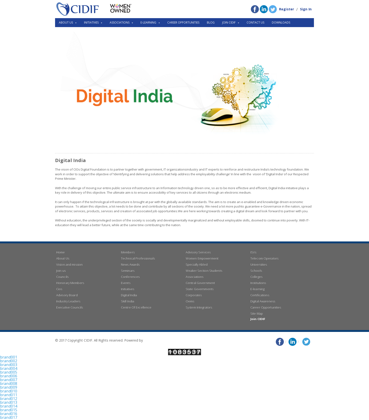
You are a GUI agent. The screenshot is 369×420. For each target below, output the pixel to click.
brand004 (8, 368)
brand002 (8, 360)
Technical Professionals (137, 258)
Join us (60, 271)
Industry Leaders (68, 301)
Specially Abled (196, 264)
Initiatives (127, 289)
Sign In (306, 9)
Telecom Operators (264, 258)
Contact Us (255, 22)
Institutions (258, 283)
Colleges (256, 277)
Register (287, 9)
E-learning (257, 289)
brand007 (8, 379)
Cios (59, 289)
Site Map (256, 313)
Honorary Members (70, 283)
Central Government (200, 283)
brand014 (8, 406)
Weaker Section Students (203, 271)
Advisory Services (198, 252)
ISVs (253, 252)
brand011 (8, 394)
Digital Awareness (262, 301)
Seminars (127, 271)
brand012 (8, 398)
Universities (258, 264)
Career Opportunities (183, 22)
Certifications (259, 295)
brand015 (8, 409)
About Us (62, 258)
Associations (194, 277)
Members (127, 252)
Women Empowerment (202, 258)
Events (125, 283)
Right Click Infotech (159, 340)
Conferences (130, 277)
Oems (190, 301)
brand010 (8, 391)
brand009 (8, 387)
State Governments (199, 289)
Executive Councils (69, 307)
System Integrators (199, 307)
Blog (211, 22)
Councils (62, 277)
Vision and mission (69, 264)
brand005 (8, 372)
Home (60, 252)
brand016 (8, 413)
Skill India (127, 301)
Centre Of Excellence (136, 307)
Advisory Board (66, 295)
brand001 (8, 357)
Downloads (281, 22)
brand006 (8, 376)
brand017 (8, 417)
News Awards (130, 264)
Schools (256, 271)
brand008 (8, 383)
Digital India (129, 295)
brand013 (8, 402)
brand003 (8, 364)
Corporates (193, 295)
